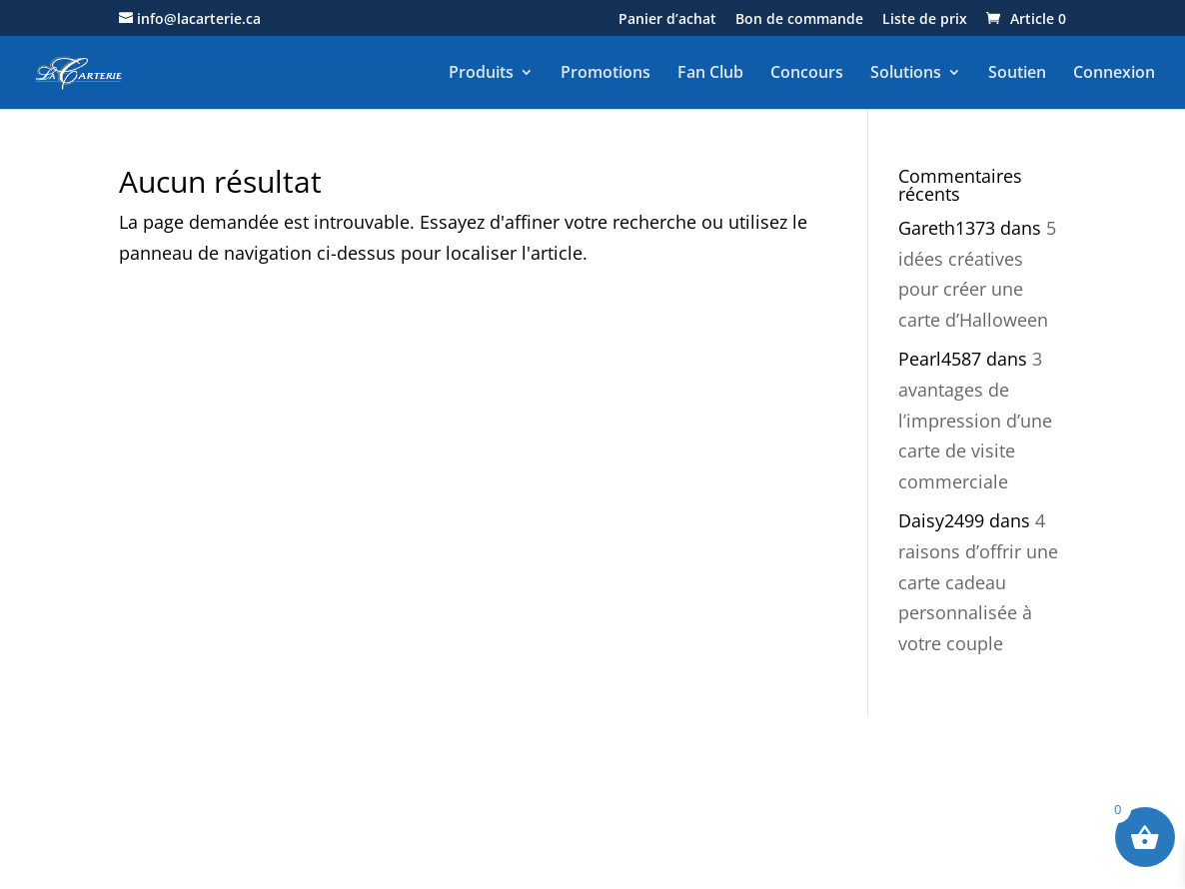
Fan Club (710, 73)
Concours (806, 73)
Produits (481, 73)
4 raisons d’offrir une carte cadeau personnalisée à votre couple (978, 581)
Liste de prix (924, 20)
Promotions (605, 73)
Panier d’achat (667, 20)
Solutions (905, 73)
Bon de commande (799, 20)
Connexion (1114, 73)
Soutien (1017, 73)
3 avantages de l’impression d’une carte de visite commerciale (975, 419)
